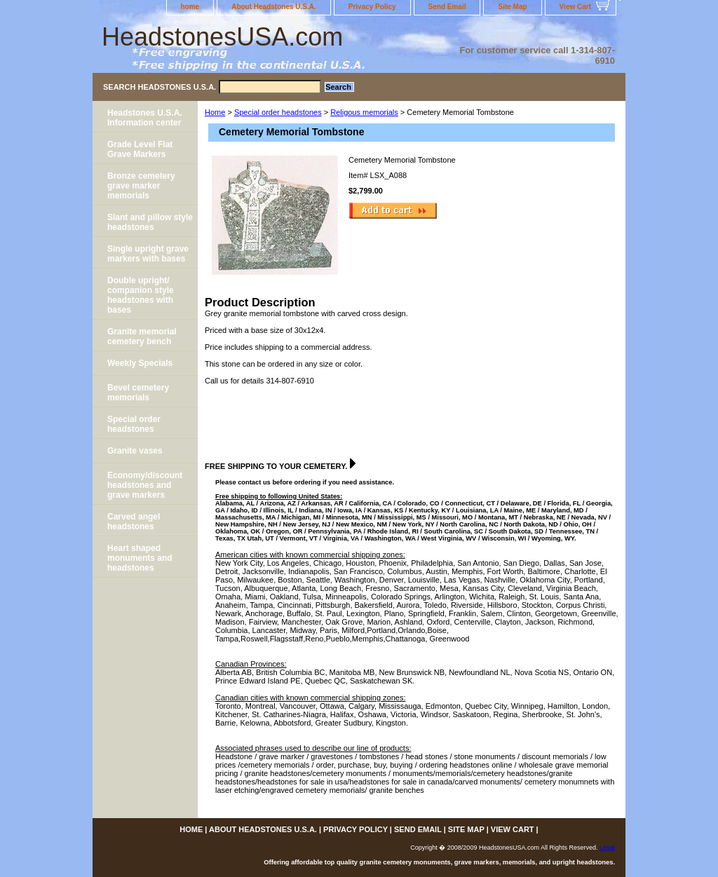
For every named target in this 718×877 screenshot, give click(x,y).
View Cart (575, 7)
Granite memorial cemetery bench (142, 336)
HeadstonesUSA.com (222, 36)
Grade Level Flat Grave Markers (139, 149)
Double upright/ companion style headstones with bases (140, 295)
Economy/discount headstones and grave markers (144, 485)
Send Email (447, 7)
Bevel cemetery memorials (138, 392)
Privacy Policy (372, 7)
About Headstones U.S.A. (273, 7)
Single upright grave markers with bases (148, 254)
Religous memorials (364, 112)
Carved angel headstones (133, 521)
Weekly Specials (139, 363)
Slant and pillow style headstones (150, 222)
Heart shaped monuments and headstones (139, 558)
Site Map (512, 7)
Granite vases (135, 451)
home (190, 7)
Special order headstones (278, 112)
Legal (607, 847)
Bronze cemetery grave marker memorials (141, 185)
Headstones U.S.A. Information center (144, 118)
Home (215, 112)
